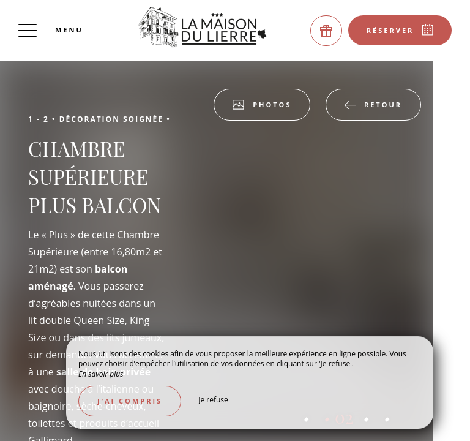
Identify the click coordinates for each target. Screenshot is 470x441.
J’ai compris (129, 400)
